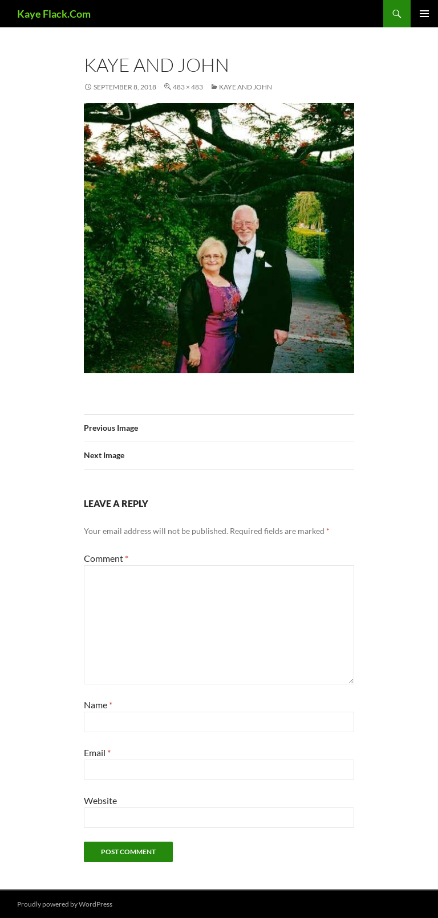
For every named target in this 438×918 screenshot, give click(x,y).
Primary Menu (424, 13)
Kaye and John (245, 87)
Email (97, 752)
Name (98, 704)
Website (100, 800)
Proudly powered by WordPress (64, 904)
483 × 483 (188, 87)
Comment (106, 558)
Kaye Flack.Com (54, 13)
